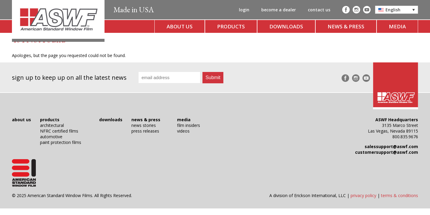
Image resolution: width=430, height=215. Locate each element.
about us (180, 26)
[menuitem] (396, 10)
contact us (319, 10)
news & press (346, 26)
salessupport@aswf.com (391, 146)
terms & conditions (399, 195)
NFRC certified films (59, 131)
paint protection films (60, 142)
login (244, 10)
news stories (143, 125)
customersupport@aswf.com (386, 152)
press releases (145, 131)
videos (183, 131)
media (397, 26)
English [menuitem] (393, 10)
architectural (52, 125)
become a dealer (278, 10)
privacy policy (363, 195)
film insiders (188, 125)
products (231, 26)
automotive (51, 136)
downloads (286, 26)
